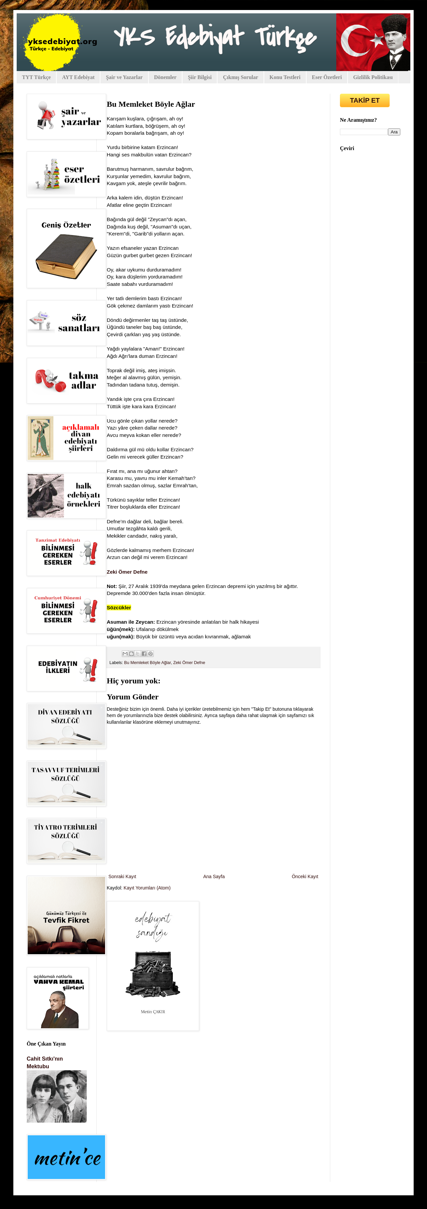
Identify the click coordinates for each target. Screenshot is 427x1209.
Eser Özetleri (327, 77)
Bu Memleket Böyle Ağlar (147, 662)
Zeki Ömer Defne (189, 662)
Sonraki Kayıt (122, 876)
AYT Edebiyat (78, 77)
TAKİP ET (365, 100)
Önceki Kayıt (305, 876)
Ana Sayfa (214, 876)
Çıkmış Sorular (240, 77)
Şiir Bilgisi (199, 77)
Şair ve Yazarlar (124, 77)
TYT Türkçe (36, 77)
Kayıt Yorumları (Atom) (147, 887)
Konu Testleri (285, 77)
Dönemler (165, 77)
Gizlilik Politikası (373, 77)
